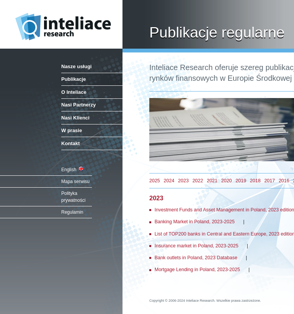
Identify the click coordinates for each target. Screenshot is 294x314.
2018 (255, 180)
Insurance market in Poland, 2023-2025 (196, 246)
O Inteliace (74, 92)
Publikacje (73, 79)
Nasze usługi (76, 66)
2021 (212, 180)
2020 (226, 180)
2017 (269, 180)
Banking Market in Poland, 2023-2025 (195, 221)
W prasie (71, 130)
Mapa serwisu (75, 181)
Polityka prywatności (73, 197)
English (72, 169)
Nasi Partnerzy (78, 105)
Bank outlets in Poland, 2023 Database (196, 257)
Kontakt (70, 143)
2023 (183, 180)
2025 (154, 180)
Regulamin (72, 212)
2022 (198, 180)
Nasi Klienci (75, 118)
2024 (169, 180)
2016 (284, 180)
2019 (240, 180)
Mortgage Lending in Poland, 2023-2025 (197, 269)
